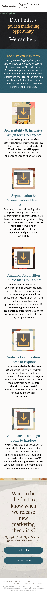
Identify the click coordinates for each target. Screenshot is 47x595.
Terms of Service (17, 583)
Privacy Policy (27, 583)
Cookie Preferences (38, 583)
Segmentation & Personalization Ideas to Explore (23, 200)
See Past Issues (23, 560)
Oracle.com (7, 582)
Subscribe (23, 550)
